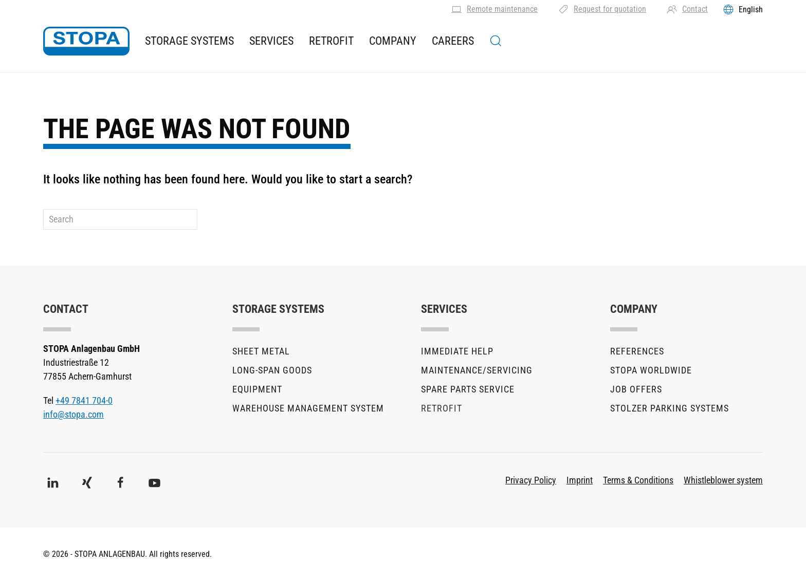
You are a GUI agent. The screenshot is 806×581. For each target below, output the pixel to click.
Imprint (579, 480)
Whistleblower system (723, 480)
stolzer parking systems (669, 408)
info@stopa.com (73, 414)
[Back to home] (86, 41)
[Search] (120, 219)
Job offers (636, 389)
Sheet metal (261, 351)
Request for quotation (602, 9)
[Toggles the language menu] (743, 9)
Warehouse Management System (308, 408)
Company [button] (392, 40)
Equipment (257, 389)
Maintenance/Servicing (477, 370)
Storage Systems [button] (189, 40)
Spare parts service (468, 389)
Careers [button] (453, 40)
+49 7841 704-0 (84, 400)
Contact (687, 9)
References (637, 351)
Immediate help (457, 351)
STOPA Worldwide (651, 370)
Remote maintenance (494, 9)
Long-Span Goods (272, 370)
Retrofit (331, 40)
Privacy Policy (530, 480)
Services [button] (271, 40)
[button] (495, 41)
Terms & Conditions (638, 480)
